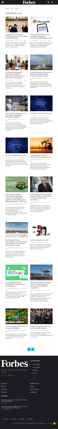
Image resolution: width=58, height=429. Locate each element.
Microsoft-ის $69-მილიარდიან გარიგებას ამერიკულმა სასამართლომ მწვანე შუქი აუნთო (41, 36)
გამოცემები (33, 392)
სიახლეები (4, 383)
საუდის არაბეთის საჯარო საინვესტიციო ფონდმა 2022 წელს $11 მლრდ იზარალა (17, 36)
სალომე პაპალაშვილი (36, 78)
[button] (2, 2)
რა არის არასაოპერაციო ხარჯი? (16, 155)
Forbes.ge (33, 115)
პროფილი (4, 392)
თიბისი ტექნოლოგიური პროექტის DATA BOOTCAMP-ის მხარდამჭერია (16, 284)
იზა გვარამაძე (10, 80)
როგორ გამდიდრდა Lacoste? (39, 240)
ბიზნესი (3, 386)
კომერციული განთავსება (12, 247)
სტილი (32, 386)
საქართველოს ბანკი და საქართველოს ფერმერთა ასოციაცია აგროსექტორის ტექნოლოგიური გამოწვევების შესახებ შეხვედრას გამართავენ (16, 198)
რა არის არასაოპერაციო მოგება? (41, 113)
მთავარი (7, 8)
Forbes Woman (34, 389)
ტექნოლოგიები (34, 383)
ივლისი (16, 8)
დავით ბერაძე (10, 40)
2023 (12, 8)
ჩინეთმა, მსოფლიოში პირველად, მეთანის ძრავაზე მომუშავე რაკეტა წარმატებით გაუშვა (41, 74)
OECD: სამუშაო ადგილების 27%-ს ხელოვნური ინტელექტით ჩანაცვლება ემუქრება (16, 115)
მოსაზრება (4, 389)
